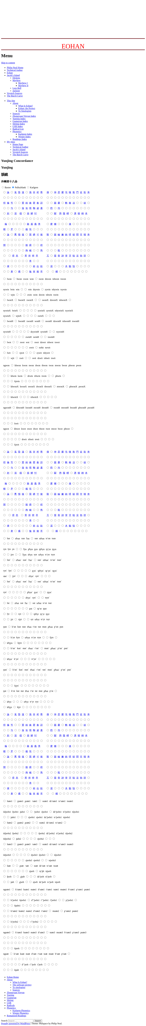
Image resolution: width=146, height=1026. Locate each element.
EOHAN (73, 46)
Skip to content (8, 63)
